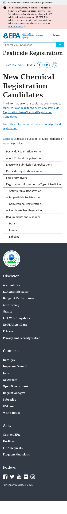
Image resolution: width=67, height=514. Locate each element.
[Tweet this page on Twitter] (47, 65)
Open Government (15, 386)
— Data (10, 223)
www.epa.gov (46, 10)
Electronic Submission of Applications (29, 164)
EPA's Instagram (32, 476)
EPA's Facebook (5, 476)
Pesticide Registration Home (23, 151)
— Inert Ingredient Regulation (24, 210)
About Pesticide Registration (23, 158)
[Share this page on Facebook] (39, 65)
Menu (57, 35)
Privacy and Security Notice (21, 338)
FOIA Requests (13, 448)
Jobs (6, 373)
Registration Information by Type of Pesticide (33, 184)
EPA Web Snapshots (16, 318)
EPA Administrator (16, 292)
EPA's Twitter (12, 476)
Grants (7, 311)
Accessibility (11, 285)
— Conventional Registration (23, 204)
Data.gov (9, 360)
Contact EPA (11, 434)
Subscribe (9, 399)
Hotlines (9, 441)
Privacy (8, 331)
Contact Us (14, 64)
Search (60, 44)
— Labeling (12, 236)
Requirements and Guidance (23, 217)
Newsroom (10, 380)
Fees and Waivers (16, 178)
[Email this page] (54, 65)
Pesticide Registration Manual (24, 171)
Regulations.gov (14, 393)
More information (15, 26)
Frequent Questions (16, 454)
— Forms (11, 230)
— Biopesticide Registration (23, 197)
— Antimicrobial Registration (23, 191)
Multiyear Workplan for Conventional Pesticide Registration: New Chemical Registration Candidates (31, 112)
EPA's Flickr (26, 476)
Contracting (11, 305)
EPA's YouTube (19, 476)
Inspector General (15, 366)
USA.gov (8, 406)
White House (11, 413)
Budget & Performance (18, 298)
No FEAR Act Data (15, 324)
